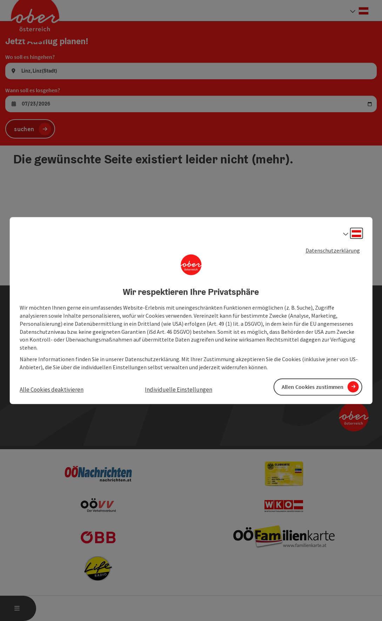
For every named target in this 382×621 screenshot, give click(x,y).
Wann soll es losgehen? (32, 90)
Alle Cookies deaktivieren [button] (51, 389)
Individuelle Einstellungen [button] (178, 389)
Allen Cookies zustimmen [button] (313, 386)
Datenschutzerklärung (333, 250)
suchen (24, 129)
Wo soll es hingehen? (30, 56)
